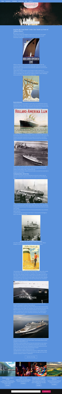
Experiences (7, 1)
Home (2, 1)
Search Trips (21, 1)
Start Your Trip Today (31, 356)
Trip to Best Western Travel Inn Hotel (31, 22)
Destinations (14, 1)
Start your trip (46, 391)
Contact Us (30, 1)
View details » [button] (8, 385)
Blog (26, 1)
